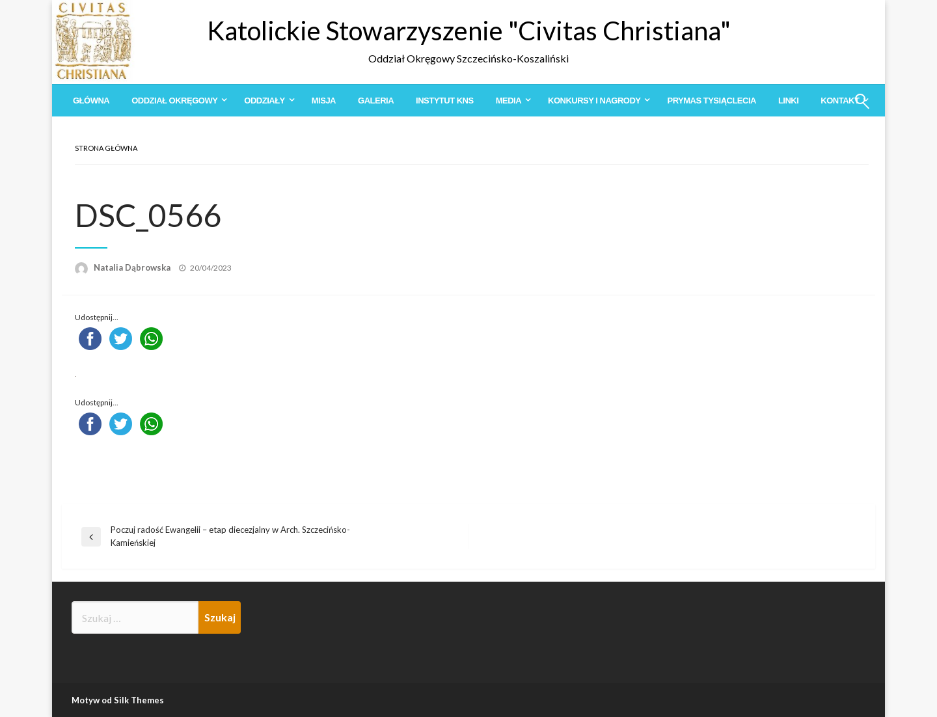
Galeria (376, 100)
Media (508, 100)
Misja (324, 100)
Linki (788, 100)
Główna (91, 100)
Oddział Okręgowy (174, 100)
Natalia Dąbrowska (133, 267)
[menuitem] (91, 100)
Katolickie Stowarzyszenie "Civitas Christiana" (469, 30)
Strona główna (106, 148)
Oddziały (264, 100)
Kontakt (840, 100)
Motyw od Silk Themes (118, 700)
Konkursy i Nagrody (594, 100)
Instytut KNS (445, 100)
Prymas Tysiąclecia (711, 100)
